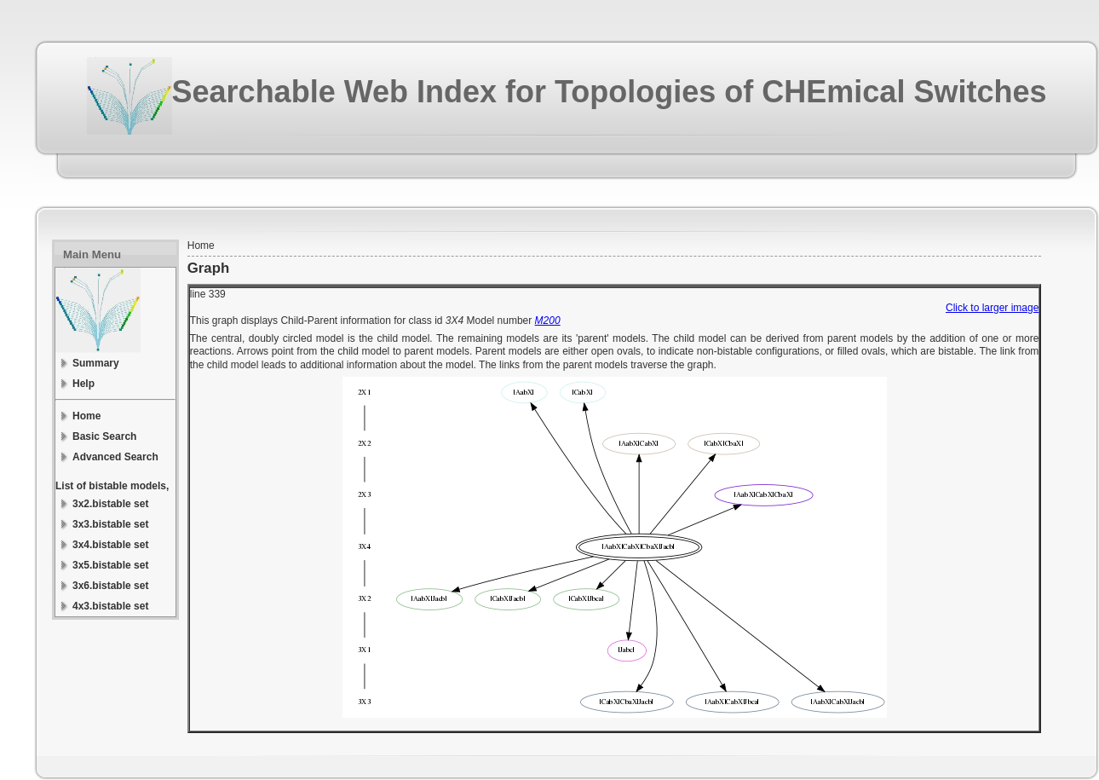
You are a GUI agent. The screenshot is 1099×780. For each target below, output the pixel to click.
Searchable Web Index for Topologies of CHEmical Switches (609, 91)
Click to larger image (992, 308)
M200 (548, 320)
